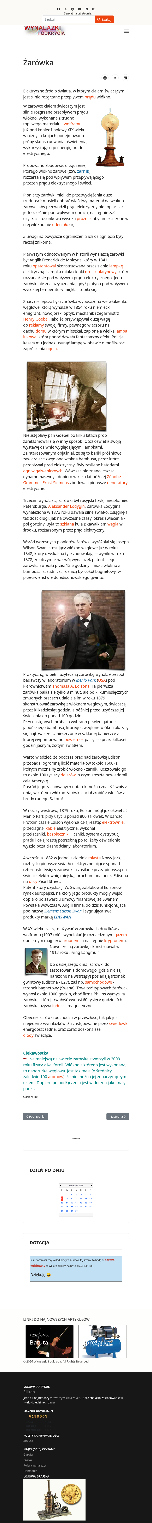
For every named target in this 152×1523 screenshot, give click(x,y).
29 (72, 1201)
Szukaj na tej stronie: (78, 13)
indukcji (59, 1003)
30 (76, 1201)
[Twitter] (65, 9)
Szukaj (104, 19)
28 (67, 1201)
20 (62, 1197)
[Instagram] (93, 9)
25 (86, 1197)
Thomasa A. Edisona (70, 684)
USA (101, 678)
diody (28, 1032)
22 (72, 1197)
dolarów (67, 773)
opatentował (44, 265)
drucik (90, 271)
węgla (112, 523)
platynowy (106, 271)
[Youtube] (80, 9)
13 (62, 1193)
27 (62, 1201)
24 (81, 1197)
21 (67, 1197)
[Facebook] (58, 9)
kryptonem (114, 938)
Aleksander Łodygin (66, 505)
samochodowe (98, 979)
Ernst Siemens (55, 481)
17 (81, 1193)
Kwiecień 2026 (76, 1176)
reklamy (36, 324)
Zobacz (28, 1431)
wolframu (73, 124)
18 (86, 1193)
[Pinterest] (72, 9)
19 (90, 1193)
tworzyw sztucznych (66, 1388)
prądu (89, 97)
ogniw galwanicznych (43, 469)
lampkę (116, 265)
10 (81, 1189)
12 (90, 1189)
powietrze (73, 737)
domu (41, 330)
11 (86, 1189)
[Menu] (126, 31)
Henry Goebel (35, 318)
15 (72, 1193)
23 (76, 1197)
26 (90, 1197)
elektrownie (112, 820)
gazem (120, 932)
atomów (38, 1073)
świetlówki (118, 1020)
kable (50, 826)
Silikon (29, 1382)
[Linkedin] (87, 9)
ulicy (33, 879)
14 (67, 1193)
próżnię (83, 218)
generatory (117, 481)
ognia (51, 348)
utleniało (60, 224)
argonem (70, 938)
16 (76, 1193)
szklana (67, 523)
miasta (94, 855)
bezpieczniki (58, 832)
